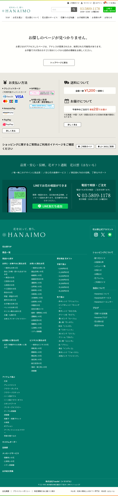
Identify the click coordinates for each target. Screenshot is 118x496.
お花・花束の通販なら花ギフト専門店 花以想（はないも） (94, 491)
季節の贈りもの (10, 436)
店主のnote (99, 325)
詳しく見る (11, 130)
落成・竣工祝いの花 (39, 367)
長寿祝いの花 (36, 290)
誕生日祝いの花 (37, 271)
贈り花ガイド (99, 258)
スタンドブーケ (10, 403)
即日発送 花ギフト (64, 258)
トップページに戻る (59, 62)
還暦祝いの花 (36, 282)
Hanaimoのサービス (102, 297)
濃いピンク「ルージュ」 (68, 318)
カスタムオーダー (9, 442)
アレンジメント (10, 385)
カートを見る (111, 3)
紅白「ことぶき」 (65, 326)
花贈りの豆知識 (67, 17)
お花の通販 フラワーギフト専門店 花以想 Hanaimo (16, 9)
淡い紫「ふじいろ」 (66, 341)
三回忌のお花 (9, 281)
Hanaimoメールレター (103, 301)
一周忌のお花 (9, 277)
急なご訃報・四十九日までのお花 (15, 272)
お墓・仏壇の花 (10, 315)
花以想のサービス (50, 17)
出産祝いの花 (36, 301)
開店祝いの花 (36, 356)
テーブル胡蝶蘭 (10, 411)
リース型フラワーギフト (13, 400)
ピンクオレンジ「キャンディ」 (69, 306)
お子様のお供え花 (11, 303)
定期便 (5, 447)
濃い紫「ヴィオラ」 (66, 322)
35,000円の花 (64, 287)
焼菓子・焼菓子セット (12, 418)
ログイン (99, 3)
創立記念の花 (36, 363)
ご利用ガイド (75, 3)
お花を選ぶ (17, 17)
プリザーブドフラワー (12, 407)
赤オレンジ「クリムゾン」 (69, 301)
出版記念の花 (36, 320)
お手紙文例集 (7, 471)
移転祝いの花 (36, 348)
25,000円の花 (64, 283)
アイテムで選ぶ (8, 377)
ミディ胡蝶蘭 (36, 331)
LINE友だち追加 (52, 206)
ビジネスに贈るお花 (38, 340)
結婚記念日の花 (37, 279)
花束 (5, 381)
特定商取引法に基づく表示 (44, 491)
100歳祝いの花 (37, 297)
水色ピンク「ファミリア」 (69, 356)
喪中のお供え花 (10, 300)
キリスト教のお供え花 (12, 311)
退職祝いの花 (36, 316)
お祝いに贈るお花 (37, 263)
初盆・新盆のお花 (11, 296)
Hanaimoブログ (100, 317)
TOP (8, 17)
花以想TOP (7, 246)
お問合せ (98, 274)
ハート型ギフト (10, 396)
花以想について (32, 17)
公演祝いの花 (36, 327)
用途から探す (7, 258)
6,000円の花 (63, 268)
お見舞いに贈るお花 (10, 340)
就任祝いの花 (36, 359)
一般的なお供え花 (11, 268)
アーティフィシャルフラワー (14, 431)
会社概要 (5, 491)
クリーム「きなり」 (66, 337)
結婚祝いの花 (36, 275)
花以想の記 (99, 321)
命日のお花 (8, 292)
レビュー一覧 (99, 266)
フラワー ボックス (11, 388)
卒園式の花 (35, 305)
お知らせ (108, 17)
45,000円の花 (64, 291)
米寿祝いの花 (36, 294)
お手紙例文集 (83, 17)
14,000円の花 (64, 276)
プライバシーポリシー (21, 491)
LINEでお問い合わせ (109, 9)
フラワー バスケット (12, 392)
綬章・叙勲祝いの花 (39, 312)
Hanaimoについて (101, 293)
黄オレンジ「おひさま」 (68, 311)
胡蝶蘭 (34, 371)
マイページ (88, 3)
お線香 (6, 422)
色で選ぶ (60, 297)
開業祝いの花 (36, 352)
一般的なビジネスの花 (40, 344)
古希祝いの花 (36, 286)
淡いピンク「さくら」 (67, 333)
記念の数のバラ (37, 309)
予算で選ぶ (61, 264)
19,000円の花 (64, 279)
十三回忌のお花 (10, 288)
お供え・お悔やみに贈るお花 (14, 263)
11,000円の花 (64, 272)
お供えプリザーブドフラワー (15, 318)
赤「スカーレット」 (66, 329)
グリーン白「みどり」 (67, 314)
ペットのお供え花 (11, 307)
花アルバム (99, 278)
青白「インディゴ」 (66, 348)
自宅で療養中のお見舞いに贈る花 (15, 346)
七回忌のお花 (9, 285)
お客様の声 (97, 17)
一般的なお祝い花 (38, 268)
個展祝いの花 (36, 324)
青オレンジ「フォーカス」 (69, 352)
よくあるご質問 (107, 146)
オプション (8, 426)
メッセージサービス (10, 453)
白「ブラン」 (64, 344)
